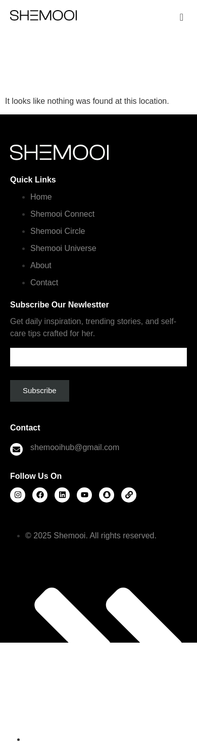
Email (98, 353)
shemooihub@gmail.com (74, 447)
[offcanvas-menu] (181, 17)
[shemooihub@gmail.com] (16, 449)
